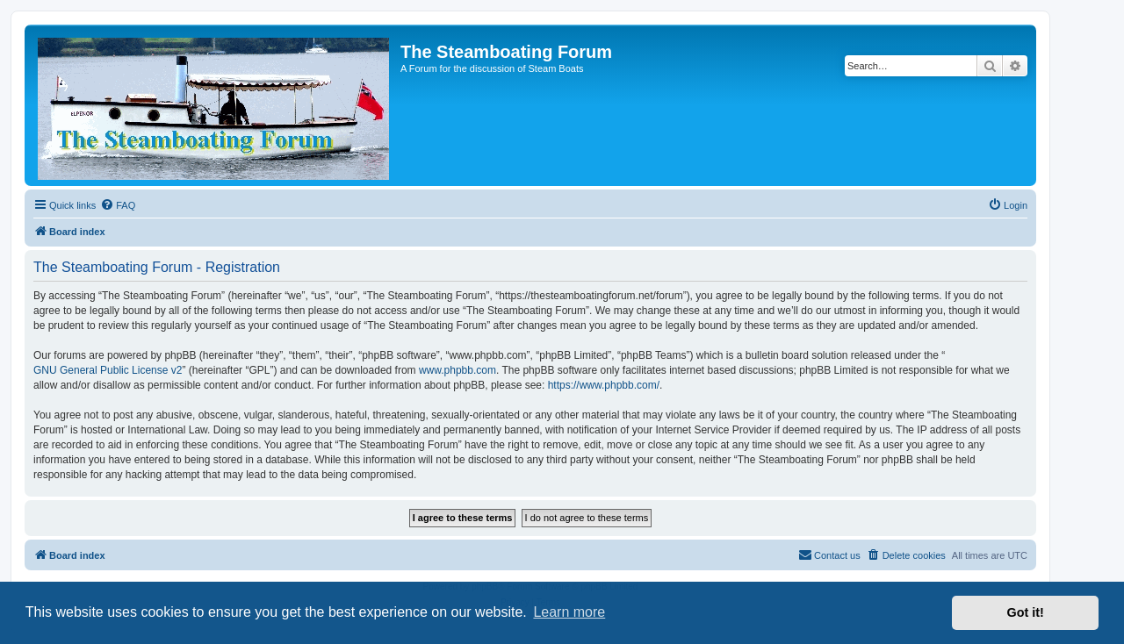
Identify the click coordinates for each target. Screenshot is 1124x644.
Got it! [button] (1025, 612)
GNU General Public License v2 (107, 370)
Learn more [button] (569, 612)
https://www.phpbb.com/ (603, 385)
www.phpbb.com (457, 370)
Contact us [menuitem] (829, 554)
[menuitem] (117, 205)
